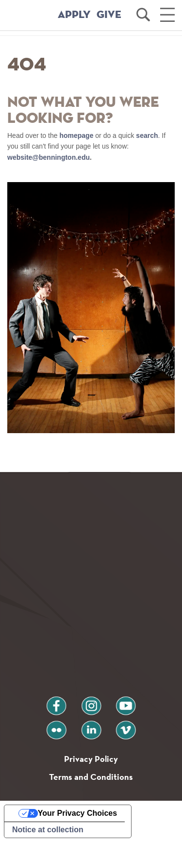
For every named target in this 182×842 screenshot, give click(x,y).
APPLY (74, 15)
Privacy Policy (91, 758)
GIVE (109, 15)
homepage (76, 135)
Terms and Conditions (91, 776)
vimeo (125, 726)
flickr (56, 726)
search (147, 135)
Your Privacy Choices (77, 813)
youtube (125, 701)
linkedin (91, 726)
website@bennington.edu (48, 157)
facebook (56, 701)
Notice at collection (47, 829)
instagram (91, 701)
